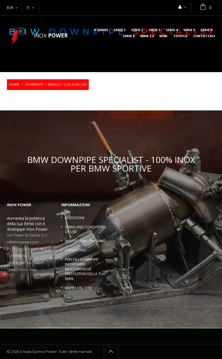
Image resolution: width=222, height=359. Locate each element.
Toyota (180, 36)
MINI (163, 36)
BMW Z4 (146, 36)
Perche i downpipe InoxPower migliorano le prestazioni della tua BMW (85, 269)
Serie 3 (154, 30)
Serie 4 (171, 30)
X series (101, 30)
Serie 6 (206, 30)
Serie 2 (137, 30)
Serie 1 (119, 30)
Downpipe (34, 84)
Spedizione (74, 217)
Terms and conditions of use (85, 229)
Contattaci (204, 36)
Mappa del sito (78, 287)
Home (14, 84)
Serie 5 (189, 30)
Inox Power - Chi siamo (85, 240)
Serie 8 (128, 36)
